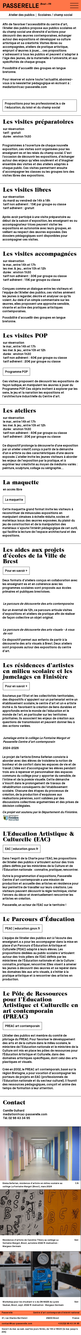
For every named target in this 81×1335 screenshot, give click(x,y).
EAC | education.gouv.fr (21, 849)
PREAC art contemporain (22, 1026)
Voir (76, 1240)
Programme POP (16, 371)
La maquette (14, 499)
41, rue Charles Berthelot (14, 1318)
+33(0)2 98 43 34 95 (68, 1324)
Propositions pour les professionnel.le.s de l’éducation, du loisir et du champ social (35, 105)
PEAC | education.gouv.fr (22, 928)
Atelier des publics (22, 15)
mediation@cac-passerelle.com (25, 87)
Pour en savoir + (16, 570)
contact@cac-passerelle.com (17, 1324)
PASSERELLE (21, 6)
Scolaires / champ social (55, 15)
